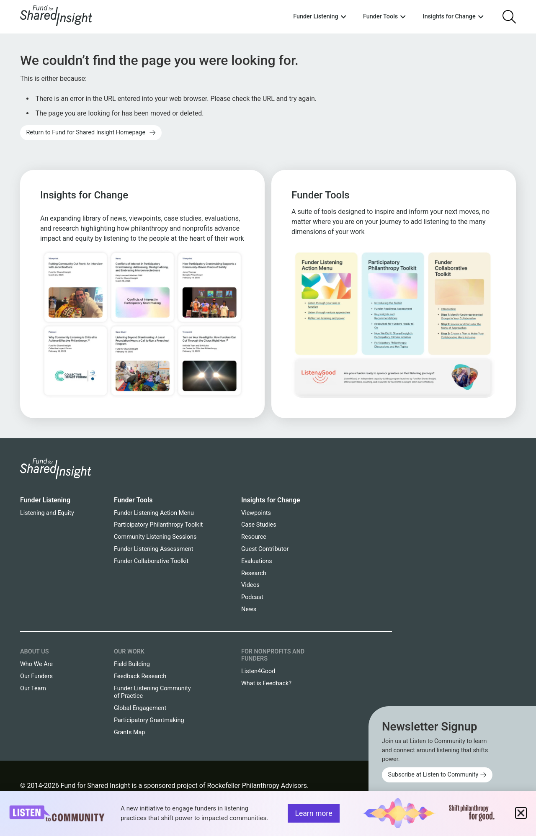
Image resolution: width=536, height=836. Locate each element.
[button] (521, 813)
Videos (250, 585)
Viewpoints (256, 513)
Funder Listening (45, 500)
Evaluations (256, 561)
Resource (253, 536)
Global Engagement (140, 708)
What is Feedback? (266, 683)
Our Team (33, 688)
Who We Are (36, 664)
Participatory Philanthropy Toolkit (158, 524)
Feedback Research (140, 676)
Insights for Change (270, 500)
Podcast (252, 597)
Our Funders (36, 676)
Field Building (132, 664)
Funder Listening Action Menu (154, 513)
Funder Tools (133, 500)
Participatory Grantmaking (149, 720)
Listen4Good (258, 671)
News (248, 609)
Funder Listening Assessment (153, 549)
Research (253, 573)
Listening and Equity (47, 513)
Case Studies (258, 524)
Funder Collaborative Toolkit (151, 561)
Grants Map (129, 732)
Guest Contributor (265, 549)
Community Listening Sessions (155, 536)
